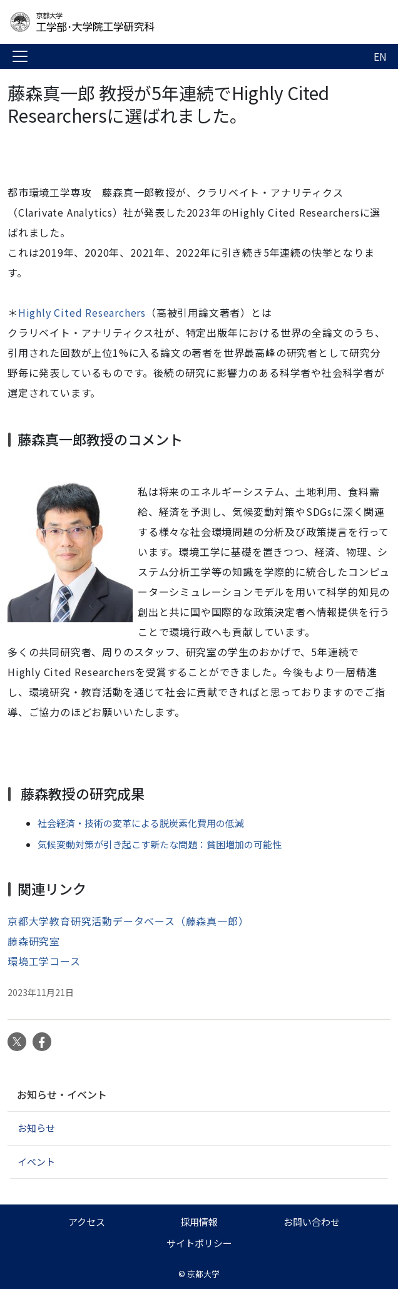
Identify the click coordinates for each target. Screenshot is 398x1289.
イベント (36, 1161)
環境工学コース (44, 960)
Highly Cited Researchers (82, 312)
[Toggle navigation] (20, 56)
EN (380, 56)
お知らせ (36, 1127)
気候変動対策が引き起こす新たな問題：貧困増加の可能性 (160, 844)
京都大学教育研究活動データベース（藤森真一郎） (128, 920)
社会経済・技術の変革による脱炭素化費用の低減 (141, 822)
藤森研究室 (34, 940)
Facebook (42, 1041)
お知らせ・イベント (62, 1094)
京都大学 (203, 1274)
